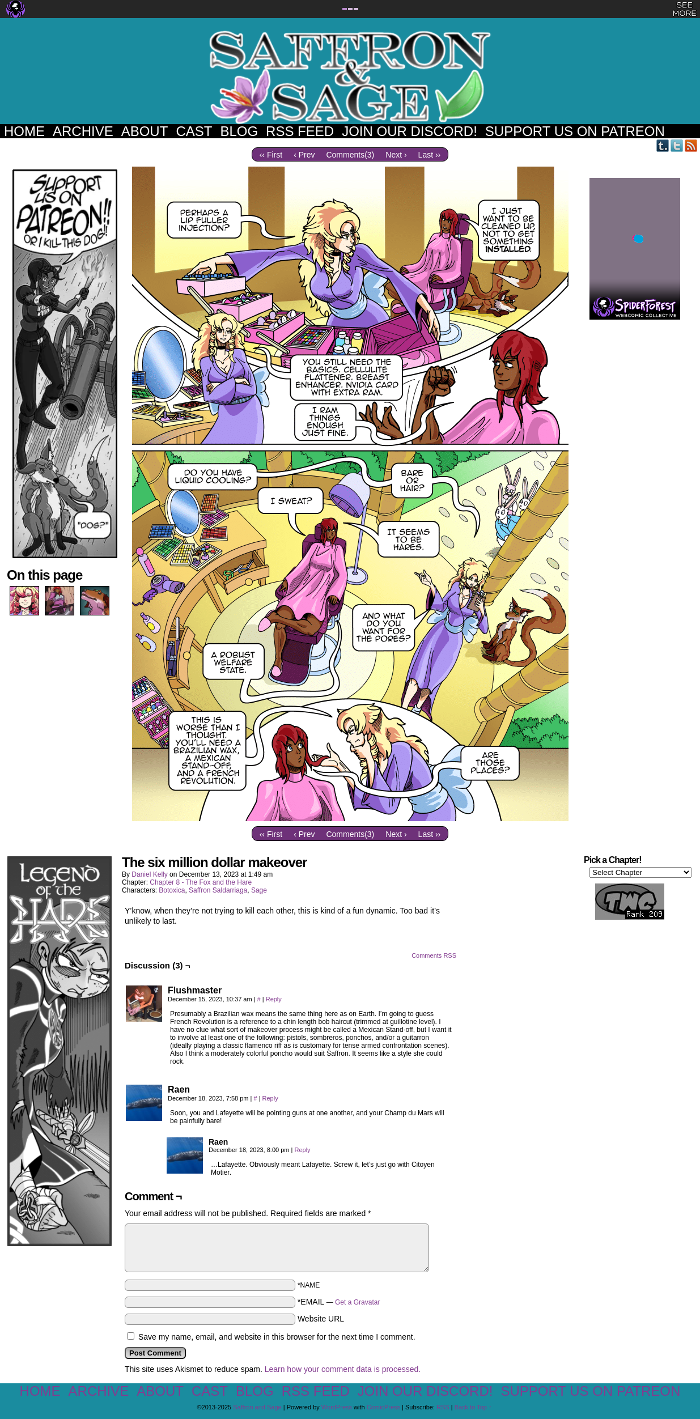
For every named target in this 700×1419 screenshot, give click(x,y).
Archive (83, 131)
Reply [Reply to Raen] (270, 1098)
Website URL (321, 1318)
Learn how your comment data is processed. (343, 1369)
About (144, 131)
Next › (395, 154)
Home (24, 131)
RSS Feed (300, 131)
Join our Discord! (409, 131)
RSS (691, 145)
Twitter (677, 145)
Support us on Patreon (575, 131)
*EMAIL (339, 1301)
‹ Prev (304, 154)
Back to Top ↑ (473, 1407)
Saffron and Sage (350, 76)
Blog (239, 131)
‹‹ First (271, 154)
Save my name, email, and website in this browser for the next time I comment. (276, 1336)
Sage (259, 890)
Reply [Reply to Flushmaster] (274, 999)
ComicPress (383, 1407)
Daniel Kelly (149, 874)
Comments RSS (433, 955)
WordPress (336, 1407)
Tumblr (663, 145)
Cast (194, 131)
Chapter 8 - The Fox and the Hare (201, 882)
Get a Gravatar (357, 1302)
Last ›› (429, 154)
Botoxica (172, 890)
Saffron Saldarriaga (218, 890)
